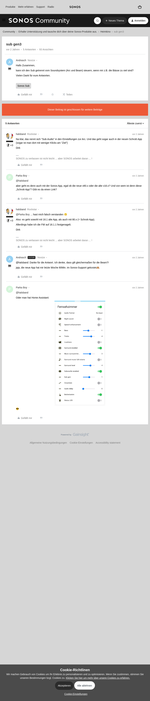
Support (40, 6)
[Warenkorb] (139, 7)
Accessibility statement (108, 442)
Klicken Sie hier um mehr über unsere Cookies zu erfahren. (98, 678)
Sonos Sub (23, 85)
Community (9, 31)
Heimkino (105, 31)
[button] (4, 21)
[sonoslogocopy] (75, 7)
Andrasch (21, 60)
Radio (51, 6)
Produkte (10, 6)
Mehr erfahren (26, 6)
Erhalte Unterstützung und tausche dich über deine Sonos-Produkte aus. (58, 31)
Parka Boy (21, 175)
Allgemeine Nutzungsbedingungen (48, 442)
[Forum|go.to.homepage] (39, 20)
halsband (21, 134)
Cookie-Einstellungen (81, 442)
